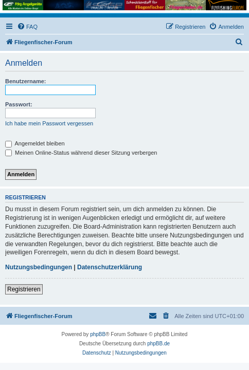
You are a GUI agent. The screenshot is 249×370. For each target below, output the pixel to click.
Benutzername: (25, 81)
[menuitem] (27, 27)
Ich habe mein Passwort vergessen (49, 123)
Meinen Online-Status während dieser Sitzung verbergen (81, 153)
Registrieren (24, 289)
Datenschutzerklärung (109, 267)
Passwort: (18, 104)
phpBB (97, 334)
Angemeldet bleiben (35, 143)
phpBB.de (158, 343)
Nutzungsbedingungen (38, 267)
